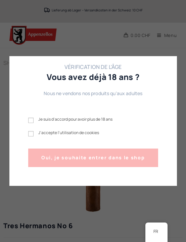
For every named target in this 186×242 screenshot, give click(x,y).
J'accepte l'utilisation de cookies (68, 132)
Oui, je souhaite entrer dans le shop (93, 157)
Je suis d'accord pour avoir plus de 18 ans (75, 119)
